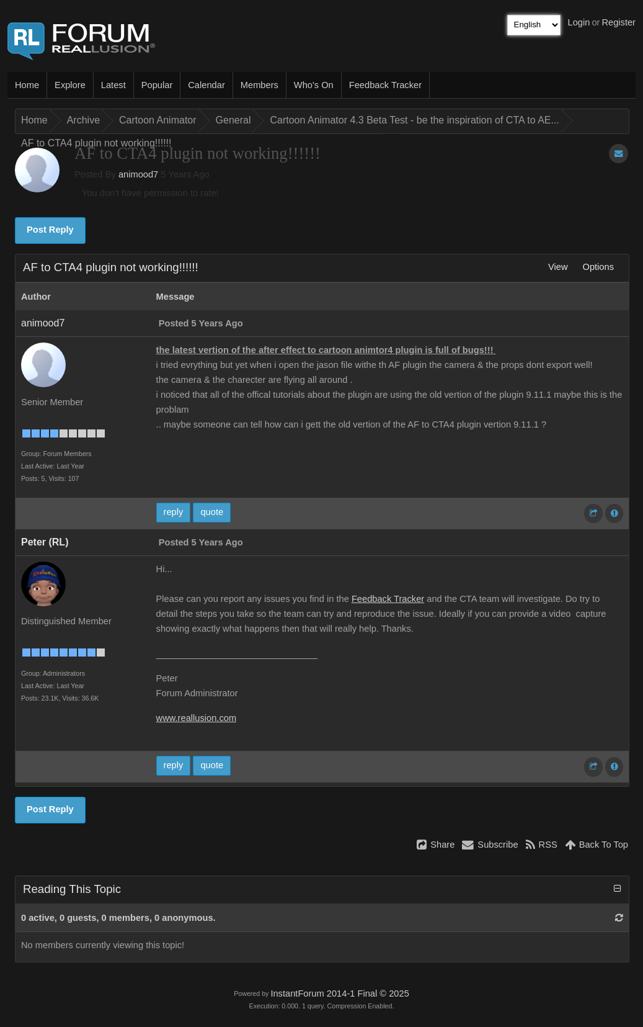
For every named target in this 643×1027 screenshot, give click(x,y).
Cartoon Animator (158, 120)
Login (579, 22)
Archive (83, 120)
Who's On (313, 85)
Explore (70, 85)
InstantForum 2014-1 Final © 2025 (339, 993)
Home (27, 85)
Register (618, 22)
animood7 (138, 174)
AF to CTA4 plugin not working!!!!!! (96, 143)
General (233, 120)
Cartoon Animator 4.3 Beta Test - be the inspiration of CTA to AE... (414, 120)
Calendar (206, 85)
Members (259, 85)
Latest (113, 85)
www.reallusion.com (196, 718)
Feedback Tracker (385, 85)
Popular (157, 85)
